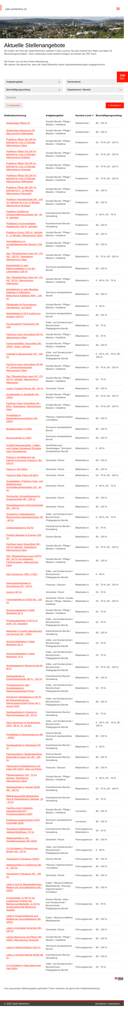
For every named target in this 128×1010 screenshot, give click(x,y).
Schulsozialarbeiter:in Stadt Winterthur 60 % (20, 612)
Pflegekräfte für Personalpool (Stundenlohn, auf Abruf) (21, 306)
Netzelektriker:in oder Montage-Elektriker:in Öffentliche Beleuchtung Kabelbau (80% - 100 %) (24, 294)
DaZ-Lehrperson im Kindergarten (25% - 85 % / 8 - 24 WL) (23, 724)
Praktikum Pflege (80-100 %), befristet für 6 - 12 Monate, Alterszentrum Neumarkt (21, 190)
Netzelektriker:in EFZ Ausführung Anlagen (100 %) (23, 315)
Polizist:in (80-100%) (17, 469)
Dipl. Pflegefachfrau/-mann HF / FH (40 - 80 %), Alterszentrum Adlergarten (24, 280)
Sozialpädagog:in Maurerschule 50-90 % (24, 667)
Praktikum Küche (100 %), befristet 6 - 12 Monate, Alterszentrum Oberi (24, 234)
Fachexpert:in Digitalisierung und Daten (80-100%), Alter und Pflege (24, 767)
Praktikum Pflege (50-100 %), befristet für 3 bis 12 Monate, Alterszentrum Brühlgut (21, 154)
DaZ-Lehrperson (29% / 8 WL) (22, 574)
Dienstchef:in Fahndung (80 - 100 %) (23, 875)
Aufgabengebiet (54, 115)
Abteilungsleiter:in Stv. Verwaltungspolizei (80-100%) (21, 839)
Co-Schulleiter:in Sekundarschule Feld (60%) (23, 967)
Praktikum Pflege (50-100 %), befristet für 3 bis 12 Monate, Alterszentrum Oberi (21, 142)
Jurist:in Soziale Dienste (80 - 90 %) (24, 388)
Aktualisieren (115, 105)
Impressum (114, 1003)
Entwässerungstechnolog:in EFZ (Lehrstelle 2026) (23, 821)
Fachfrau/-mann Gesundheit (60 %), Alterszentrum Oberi (24, 336)
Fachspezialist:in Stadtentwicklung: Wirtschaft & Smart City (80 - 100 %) (24, 757)
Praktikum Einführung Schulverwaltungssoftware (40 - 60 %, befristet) (24, 214)
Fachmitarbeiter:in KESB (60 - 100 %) (24, 601)
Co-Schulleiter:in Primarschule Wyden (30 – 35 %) (22, 850)
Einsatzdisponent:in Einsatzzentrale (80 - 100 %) (24, 507)
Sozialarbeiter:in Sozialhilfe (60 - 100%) (23, 396)
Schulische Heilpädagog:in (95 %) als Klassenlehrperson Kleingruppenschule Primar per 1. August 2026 (23, 701)
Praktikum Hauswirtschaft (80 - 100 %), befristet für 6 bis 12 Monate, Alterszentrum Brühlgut (24, 202)
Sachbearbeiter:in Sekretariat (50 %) (23, 747)
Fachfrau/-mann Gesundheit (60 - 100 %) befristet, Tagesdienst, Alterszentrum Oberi (23, 547)
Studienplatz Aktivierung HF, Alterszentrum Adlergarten (20, 132)
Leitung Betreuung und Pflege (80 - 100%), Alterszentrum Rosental (24, 938)
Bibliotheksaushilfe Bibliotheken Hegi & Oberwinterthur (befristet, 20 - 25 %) (24, 799)
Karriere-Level (84, 115)
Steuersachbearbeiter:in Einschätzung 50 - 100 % (19, 585)
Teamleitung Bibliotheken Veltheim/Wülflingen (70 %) (20, 830)
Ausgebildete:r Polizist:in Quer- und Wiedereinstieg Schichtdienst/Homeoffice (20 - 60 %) (24, 486)
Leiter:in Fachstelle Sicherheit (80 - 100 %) (24, 929)
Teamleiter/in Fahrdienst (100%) (22, 859)
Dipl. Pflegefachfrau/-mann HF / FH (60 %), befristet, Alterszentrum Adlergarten (24, 379)
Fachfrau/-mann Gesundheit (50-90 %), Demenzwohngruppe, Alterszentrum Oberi (24, 367)
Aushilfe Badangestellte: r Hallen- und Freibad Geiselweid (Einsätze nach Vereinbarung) (23, 448)
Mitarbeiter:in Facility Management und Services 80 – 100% (24, 632)
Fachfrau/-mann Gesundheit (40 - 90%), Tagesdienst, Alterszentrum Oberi (23, 406)
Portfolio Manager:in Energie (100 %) (23, 537)
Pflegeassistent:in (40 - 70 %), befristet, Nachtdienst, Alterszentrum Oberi (21, 778)
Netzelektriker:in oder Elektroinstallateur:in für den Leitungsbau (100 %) (20, 268)
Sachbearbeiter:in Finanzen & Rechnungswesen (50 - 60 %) (21, 713)
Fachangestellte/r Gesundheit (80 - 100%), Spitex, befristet (24, 345)
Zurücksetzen (14, 105)
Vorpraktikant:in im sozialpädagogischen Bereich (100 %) (24, 244)
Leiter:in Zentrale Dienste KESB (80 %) (24, 956)
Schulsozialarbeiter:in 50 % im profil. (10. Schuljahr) (22, 622)
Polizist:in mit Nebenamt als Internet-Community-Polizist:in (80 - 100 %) (24, 460)
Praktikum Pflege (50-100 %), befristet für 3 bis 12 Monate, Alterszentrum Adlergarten (21, 178)
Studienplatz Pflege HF (18, 123)
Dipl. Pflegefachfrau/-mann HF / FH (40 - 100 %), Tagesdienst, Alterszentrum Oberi (24, 256)
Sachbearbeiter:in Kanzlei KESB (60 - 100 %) (23, 788)
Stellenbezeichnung (15, 115)
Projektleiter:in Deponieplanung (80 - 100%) (24, 736)
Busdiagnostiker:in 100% (19, 429)
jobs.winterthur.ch (16, 9)
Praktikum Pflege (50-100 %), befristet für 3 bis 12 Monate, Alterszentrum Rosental (21, 166)
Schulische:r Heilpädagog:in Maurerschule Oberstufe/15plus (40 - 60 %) (24, 517)
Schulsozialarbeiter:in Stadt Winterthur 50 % (20, 643)
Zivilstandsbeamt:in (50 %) (20, 527)
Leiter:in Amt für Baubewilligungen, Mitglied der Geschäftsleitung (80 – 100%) (24, 887)
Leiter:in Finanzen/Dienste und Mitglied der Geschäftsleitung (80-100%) (23, 919)
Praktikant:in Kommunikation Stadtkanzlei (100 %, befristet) (21, 225)
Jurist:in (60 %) (14, 592)
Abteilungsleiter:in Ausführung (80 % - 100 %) (23, 866)
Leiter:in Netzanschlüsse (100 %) (23, 947)
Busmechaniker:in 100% (18, 438)
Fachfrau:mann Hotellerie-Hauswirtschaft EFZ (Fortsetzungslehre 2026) (19, 811)
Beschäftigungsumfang (109, 115)
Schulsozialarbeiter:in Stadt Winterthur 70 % (20, 655)
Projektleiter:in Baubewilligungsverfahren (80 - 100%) (22, 418)
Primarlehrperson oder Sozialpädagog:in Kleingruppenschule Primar (20, 688)
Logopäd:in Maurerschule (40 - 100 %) (24, 355)
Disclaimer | (101, 1003)
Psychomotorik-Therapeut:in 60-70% (23, 325)
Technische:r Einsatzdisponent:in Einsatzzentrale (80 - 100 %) (23, 498)
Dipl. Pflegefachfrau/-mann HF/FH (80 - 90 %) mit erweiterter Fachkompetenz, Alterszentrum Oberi (23, 561)
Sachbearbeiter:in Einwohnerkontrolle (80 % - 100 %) (24, 677)
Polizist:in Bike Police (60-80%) (22, 475)
